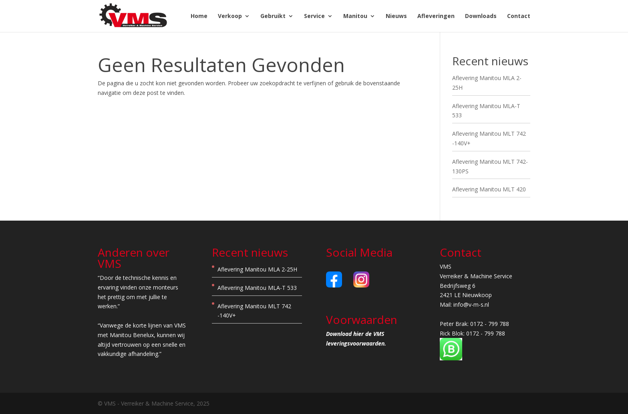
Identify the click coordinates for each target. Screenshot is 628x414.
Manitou (355, 16)
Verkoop (230, 16)
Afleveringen (436, 16)
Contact (518, 16)
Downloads (481, 16)
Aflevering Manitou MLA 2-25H (257, 269)
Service (314, 16)
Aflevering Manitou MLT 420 (489, 189)
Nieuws (396, 16)
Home (199, 16)
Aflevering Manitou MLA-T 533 (257, 287)
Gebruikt (273, 16)
